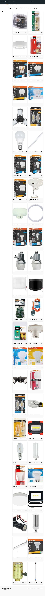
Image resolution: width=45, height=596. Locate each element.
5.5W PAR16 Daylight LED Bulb (17, 250)
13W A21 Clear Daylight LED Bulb (18, 82)
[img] (20, 23)
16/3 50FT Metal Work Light (33, 322)
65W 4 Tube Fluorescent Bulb (33, 466)
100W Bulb (14, 466)
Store (4, 4)
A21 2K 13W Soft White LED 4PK (18, 201)
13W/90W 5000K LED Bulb (33, 106)
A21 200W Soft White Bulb (17, 490)
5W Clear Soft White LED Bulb (33, 130)
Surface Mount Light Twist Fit (17, 58)
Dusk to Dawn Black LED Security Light (18, 394)
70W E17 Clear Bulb (32, 418)
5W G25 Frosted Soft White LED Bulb (18, 106)
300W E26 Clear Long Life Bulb (33, 58)
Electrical (7, 4)
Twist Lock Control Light (17, 34)
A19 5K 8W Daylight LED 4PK (17, 177)
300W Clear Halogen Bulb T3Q (33, 34)
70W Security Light (32, 274)
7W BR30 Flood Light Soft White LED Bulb (34, 562)
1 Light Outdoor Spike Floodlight (18, 322)
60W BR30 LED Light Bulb (33, 490)
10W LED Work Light (32, 442)
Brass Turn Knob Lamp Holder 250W (18, 586)
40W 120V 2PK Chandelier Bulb (18, 442)
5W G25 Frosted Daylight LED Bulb (34, 82)
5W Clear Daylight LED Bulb (17, 418)
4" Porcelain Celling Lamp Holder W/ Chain (34, 202)
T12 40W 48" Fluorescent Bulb (33, 586)
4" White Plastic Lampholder (17, 226)
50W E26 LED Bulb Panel (17, 130)
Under (4, 15)
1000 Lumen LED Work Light (33, 514)
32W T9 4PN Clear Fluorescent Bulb (34, 226)
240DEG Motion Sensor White (17, 298)
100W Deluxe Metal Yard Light (17, 274)
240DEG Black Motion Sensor (33, 298)
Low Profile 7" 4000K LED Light (18, 514)
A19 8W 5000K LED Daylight (33, 177)
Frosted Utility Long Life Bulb (33, 393)
